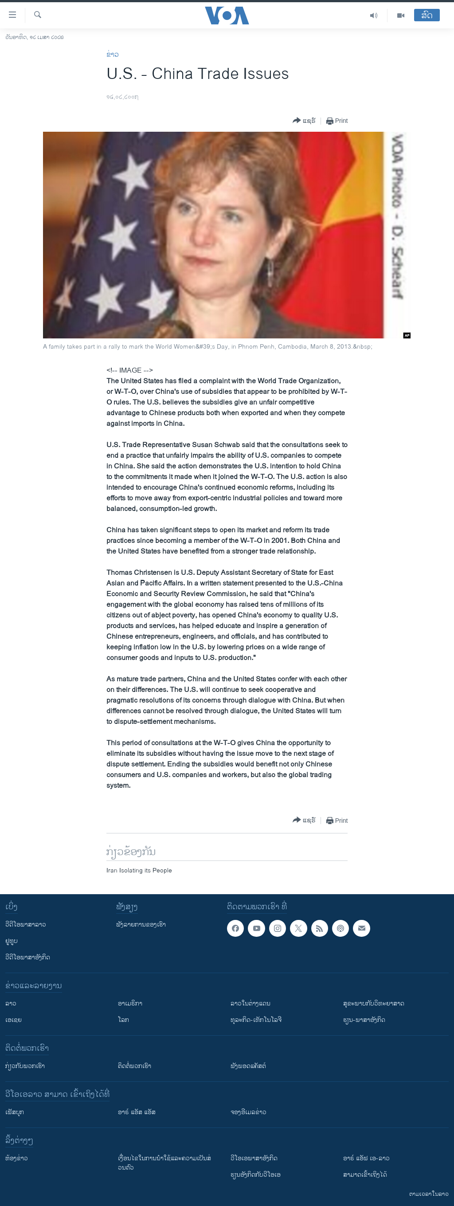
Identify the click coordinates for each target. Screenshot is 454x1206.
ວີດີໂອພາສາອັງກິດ (27, 957)
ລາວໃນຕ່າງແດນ (250, 1003)
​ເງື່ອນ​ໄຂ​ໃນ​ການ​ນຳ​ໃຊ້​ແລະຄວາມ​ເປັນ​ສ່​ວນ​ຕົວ (164, 1163)
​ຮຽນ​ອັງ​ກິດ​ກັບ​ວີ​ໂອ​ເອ (256, 1174)
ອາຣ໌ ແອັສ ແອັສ (137, 1112)
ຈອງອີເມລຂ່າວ (248, 1112)
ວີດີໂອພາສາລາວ (25, 924)
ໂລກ (123, 1020)
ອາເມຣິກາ (130, 1003)
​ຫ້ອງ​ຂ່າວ (16, 1158)
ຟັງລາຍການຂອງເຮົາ (141, 924)
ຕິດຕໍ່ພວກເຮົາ (134, 1066)
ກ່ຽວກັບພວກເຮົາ (25, 1066)
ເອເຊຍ (13, 1020)
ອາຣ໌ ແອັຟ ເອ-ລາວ (366, 1158)
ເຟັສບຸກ (14, 1112)
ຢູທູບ (11, 941)
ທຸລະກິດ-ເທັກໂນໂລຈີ (256, 1020)
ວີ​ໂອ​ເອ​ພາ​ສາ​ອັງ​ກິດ (254, 1158)
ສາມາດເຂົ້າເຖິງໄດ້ (365, 1174)
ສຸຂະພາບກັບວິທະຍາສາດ (373, 1003)
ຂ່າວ (112, 55)
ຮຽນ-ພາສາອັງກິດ (364, 1020)
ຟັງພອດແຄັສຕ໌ (248, 1066)
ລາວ (10, 1003)
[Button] (304, 120)
